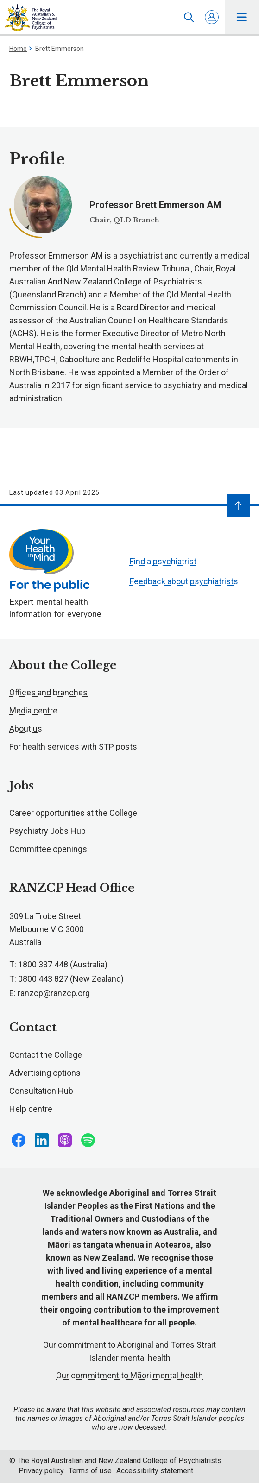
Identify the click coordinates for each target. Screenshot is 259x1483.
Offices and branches (48, 692)
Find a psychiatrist (163, 561)
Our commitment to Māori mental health (129, 1375)
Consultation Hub (41, 1091)
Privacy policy (41, 1470)
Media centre (33, 710)
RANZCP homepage (31, 17)
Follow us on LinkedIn (42, 1140)
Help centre (30, 1109)
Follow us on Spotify (88, 1140)
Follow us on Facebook (18, 1140)
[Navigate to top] (238, 505)
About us (25, 728)
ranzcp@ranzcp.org (54, 993)
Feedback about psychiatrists (184, 581)
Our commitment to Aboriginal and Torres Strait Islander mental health (129, 1351)
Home (18, 48)
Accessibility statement (154, 1470)
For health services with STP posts (73, 746)
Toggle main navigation (242, 17)
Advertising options (45, 1073)
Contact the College (45, 1055)
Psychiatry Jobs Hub (47, 831)
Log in (212, 17)
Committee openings (48, 849)
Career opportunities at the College (73, 813)
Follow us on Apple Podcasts (65, 1140)
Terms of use (90, 1470)
